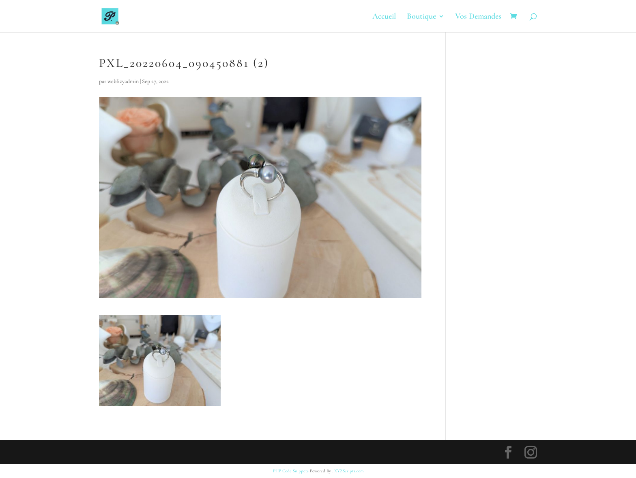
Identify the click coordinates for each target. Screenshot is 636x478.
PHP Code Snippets (291, 471)
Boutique (421, 17)
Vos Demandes (478, 17)
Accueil (384, 17)
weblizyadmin (123, 81)
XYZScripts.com (348, 471)
